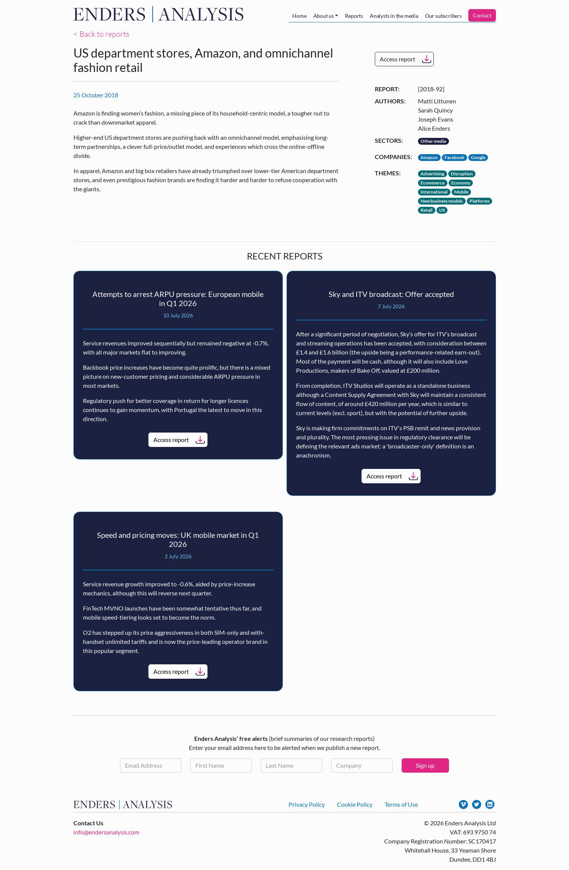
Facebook (454, 157)
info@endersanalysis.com (106, 832)
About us (323, 15)
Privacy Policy (306, 804)
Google (478, 157)
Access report (397, 58)
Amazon (429, 157)
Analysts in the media (394, 15)
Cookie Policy (355, 804)
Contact (482, 15)
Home (299, 15)
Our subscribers (443, 15)
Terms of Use (401, 804)
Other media (433, 141)
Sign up (425, 765)
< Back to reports (101, 34)
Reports (354, 15)
